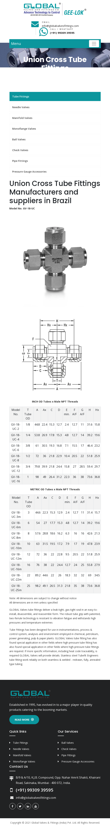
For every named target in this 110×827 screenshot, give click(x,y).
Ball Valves (18, 139)
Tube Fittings (20, 96)
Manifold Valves (22, 118)
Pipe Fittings (20, 161)
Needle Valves (20, 107)
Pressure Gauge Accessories (29, 171)
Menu (16, 43)
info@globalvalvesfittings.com (60, 26)
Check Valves (20, 150)
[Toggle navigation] (94, 43)
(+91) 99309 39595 (62, 33)
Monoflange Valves (24, 128)
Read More (24, 719)
